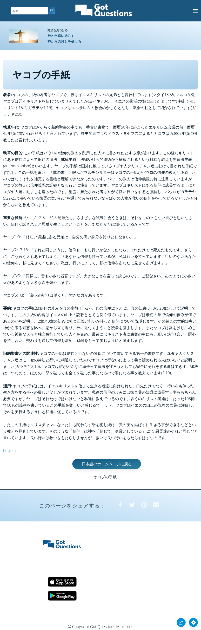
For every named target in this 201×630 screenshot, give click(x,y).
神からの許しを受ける (64, 41)
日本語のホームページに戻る (107, 464)
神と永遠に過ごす (60, 35)
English (9, 450)
